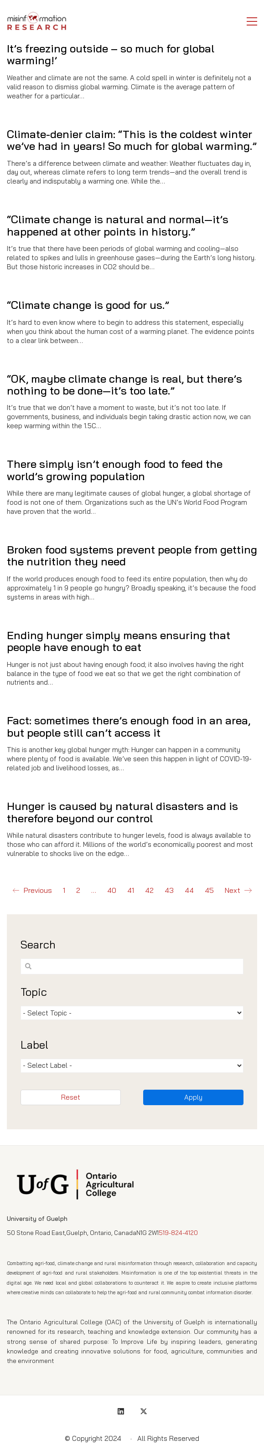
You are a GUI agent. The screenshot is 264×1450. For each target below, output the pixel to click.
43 (169, 890)
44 (189, 890)
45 (209, 890)
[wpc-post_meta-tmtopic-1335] (132, 1013)
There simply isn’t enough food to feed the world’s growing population (115, 470)
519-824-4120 (178, 1232)
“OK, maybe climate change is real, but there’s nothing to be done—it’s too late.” (124, 385)
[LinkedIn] (121, 1411)
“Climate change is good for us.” (88, 305)
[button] (252, 21)
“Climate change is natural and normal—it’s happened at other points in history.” (117, 225)
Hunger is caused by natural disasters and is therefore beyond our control (122, 813)
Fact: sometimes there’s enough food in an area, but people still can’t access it (128, 727)
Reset (70, 1097)
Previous (32, 890)
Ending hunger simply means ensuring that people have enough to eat (118, 641)
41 (130, 890)
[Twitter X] (144, 1411)
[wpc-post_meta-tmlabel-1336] (132, 1066)
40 (111, 890)
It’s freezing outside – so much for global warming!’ (110, 54)
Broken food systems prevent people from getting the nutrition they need (132, 555)
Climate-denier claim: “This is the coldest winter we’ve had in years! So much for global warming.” (132, 140)
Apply (193, 1097)
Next (238, 890)
